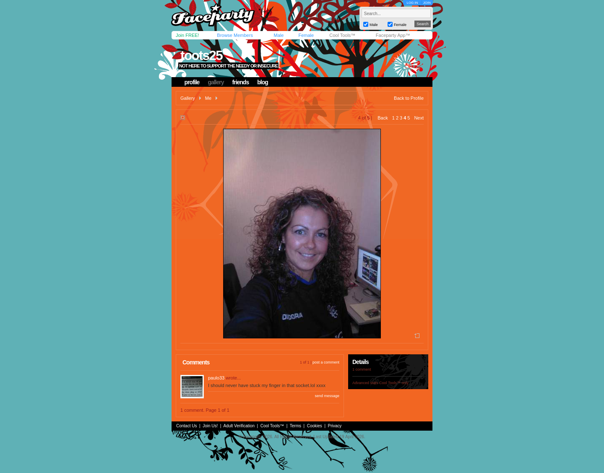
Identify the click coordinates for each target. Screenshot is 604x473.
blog (262, 82)
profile (192, 82)
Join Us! (210, 426)
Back (383, 117)
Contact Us (186, 426)
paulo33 (216, 377)
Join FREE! (187, 35)
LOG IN (412, 3)
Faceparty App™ (393, 35)
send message (327, 396)
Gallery (187, 98)
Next (419, 117)
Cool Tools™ (342, 35)
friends (240, 82)
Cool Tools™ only (394, 383)
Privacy (335, 426)
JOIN (427, 3)
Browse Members (235, 35)
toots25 (201, 55)
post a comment (325, 362)
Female (306, 35)
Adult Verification (239, 426)
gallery (216, 82)
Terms (295, 426)
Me (208, 98)
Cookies (314, 426)
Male (278, 35)
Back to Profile (409, 98)
